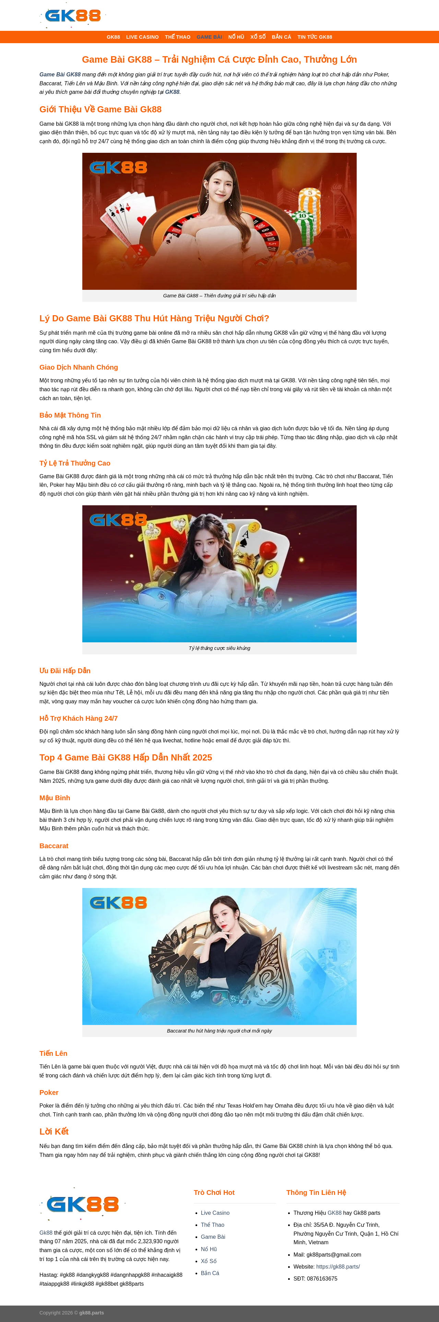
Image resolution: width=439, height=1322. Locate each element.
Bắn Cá (282, 37)
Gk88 (45, 1233)
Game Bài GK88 (60, 74)
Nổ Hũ (236, 37)
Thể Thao (177, 37)
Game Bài (209, 37)
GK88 (113, 37)
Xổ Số (257, 37)
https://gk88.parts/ (338, 1267)
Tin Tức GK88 (314, 37)
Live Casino (142, 37)
